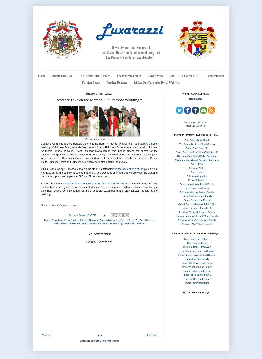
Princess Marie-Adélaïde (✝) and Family (197, 216)
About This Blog (62, 75)
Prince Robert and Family (197, 200)
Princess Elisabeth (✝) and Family (197, 212)
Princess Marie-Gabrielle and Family (197, 220)
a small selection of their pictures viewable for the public (95, 183)
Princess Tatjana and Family (197, 267)
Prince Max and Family (197, 259)
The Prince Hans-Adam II (197, 239)
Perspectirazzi (215, 75)
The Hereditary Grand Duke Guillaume (126, 223)
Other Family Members (197, 283)
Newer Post (48, 335)
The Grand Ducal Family (94, 75)
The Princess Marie (197, 243)
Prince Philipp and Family (197, 271)
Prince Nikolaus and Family (197, 275)
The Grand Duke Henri (197, 140)
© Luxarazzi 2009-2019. (195, 122)
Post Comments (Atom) (106, 341)
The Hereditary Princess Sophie (196, 251)
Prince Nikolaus (71, 220)
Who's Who (155, 75)
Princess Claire (197, 168)
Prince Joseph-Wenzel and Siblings (197, 255)
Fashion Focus (91, 82)
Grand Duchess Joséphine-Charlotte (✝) (197, 152)
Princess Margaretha (109, 220)
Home (41, 75)
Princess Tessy (127, 220)
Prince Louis (57, 220)
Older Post (151, 335)
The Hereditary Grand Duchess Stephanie (87, 223)
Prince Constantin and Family (197, 263)
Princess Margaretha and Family (197, 192)
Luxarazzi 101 (191, 75)
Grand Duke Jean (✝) (197, 148)
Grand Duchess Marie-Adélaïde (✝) (197, 204)
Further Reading (117, 82)
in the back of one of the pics (132, 169)
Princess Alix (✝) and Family (197, 224)
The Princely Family (129, 75)
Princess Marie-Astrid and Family (197, 184)
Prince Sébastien (197, 180)
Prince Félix (197, 164)
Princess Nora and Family (196, 279)
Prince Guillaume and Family (197, 196)
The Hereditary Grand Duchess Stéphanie (197, 160)
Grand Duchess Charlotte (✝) (197, 208)
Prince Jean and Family (197, 188)
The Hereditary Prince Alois (197, 247)
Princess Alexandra (89, 220)
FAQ (172, 75)
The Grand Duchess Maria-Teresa (197, 144)
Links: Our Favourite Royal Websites (157, 82)
